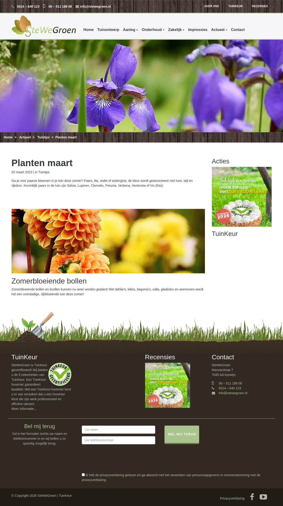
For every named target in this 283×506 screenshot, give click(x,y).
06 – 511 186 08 (60, 6)
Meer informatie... (24, 409)
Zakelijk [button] (175, 30)
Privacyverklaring (232, 498)
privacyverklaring (112, 475)
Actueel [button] (218, 30)
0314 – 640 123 (28, 6)
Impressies (197, 30)
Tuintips (43, 137)
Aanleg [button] (129, 30)
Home (88, 30)
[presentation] (117, 464)
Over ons (211, 6)
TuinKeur (235, 6)
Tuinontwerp (108, 30)
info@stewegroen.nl (95, 6)
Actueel (25, 137)
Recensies (260, 6)
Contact (238, 30)
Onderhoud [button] (151, 30)
